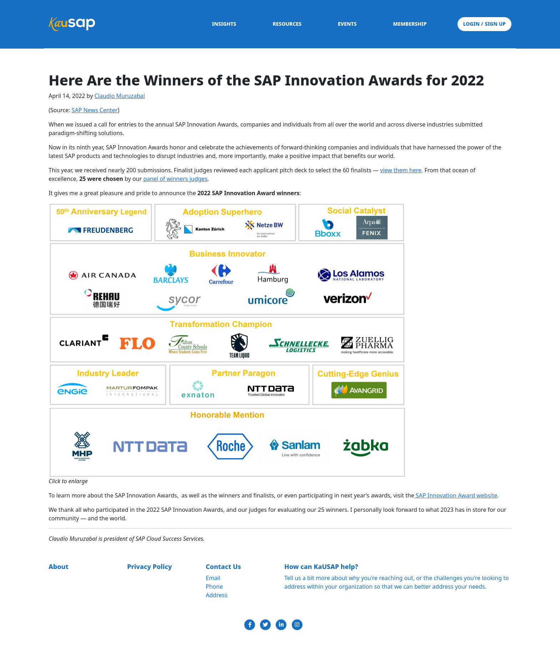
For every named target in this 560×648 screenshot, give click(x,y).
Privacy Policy (149, 566)
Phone (214, 586)
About (58, 566)
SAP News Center (95, 110)
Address (217, 595)
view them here (400, 170)
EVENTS (347, 23)
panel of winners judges (175, 179)
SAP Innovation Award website (455, 495)
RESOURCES (286, 23)
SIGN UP (493, 23)
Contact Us (223, 566)
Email (213, 578)
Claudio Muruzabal (119, 96)
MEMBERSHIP (410, 23)
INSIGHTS (224, 23)
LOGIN (472, 23)
